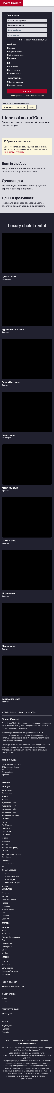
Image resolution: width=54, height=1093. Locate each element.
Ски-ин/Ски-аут (14, 85)
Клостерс (6, 906)
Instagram (7, 1014)
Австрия (6, 923)
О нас (4, 1002)
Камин (11, 48)
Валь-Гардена (7, 968)
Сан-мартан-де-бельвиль (12, 854)
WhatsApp (8, 107)
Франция (6, 782)
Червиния (6, 974)
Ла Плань (6, 819)
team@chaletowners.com (13, 986)
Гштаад (5, 903)
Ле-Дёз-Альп (7, 825)
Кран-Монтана (8, 909)
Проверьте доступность (15, 152)
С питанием (13, 67)
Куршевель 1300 (9, 803)
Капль (4, 931)
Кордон (5, 800)
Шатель (5, 886)
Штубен (5, 953)
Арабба (5, 961)
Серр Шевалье (8, 864)
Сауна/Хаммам (14, 52)
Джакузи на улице (15, 55)
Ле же (4, 822)
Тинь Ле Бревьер (9, 870)
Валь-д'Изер (7, 793)
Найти (27, 91)
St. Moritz (6, 893)
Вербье (5, 896)
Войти (4, 998)
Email (32, 107)
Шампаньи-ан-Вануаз (11, 883)
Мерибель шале (10, 488)
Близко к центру (15, 82)
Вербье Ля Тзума (9, 900)
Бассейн (11, 58)
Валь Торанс (7, 790)
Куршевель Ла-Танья (10, 816)
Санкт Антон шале (11, 699)
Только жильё (14, 73)
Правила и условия (30, 1041)
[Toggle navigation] (49, 3)
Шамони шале (9, 540)
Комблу (5, 796)
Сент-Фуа (6, 860)
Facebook (21, 107)
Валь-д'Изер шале (11, 382)
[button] (27, 21)
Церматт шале (9, 276)
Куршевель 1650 (9, 809)
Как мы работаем (13, 1041)
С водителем (13, 70)
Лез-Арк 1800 (7, 832)
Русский (5, 1029)
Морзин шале (8, 593)
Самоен (5, 851)
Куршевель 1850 (9, 812)
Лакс (4, 913)
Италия (5, 957)
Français (5, 1032)
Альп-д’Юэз (6, 787)
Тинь (4, 867)
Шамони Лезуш (8, 879)
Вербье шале (8, 435)
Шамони (5, 873)
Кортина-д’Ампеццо (10, 971)
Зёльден (5, 927)
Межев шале (8, 646)
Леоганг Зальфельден (11, 937)
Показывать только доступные (33, 40)
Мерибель (6, 841)
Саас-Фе (5, 916)
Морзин (5, 844)
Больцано (6, 965)
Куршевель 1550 (9, 806)
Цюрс (4, 950)
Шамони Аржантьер (10, 876)
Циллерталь (7, 947)
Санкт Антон (7, 943)
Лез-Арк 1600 (7, 828)
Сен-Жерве (6, 857)
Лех (3, 940)
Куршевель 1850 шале (13, 329)
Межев (5, 838)
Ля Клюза (6, 835)
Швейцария (7, 889)
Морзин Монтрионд (10, 847)
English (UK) (7, 1026)
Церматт (5, 919)
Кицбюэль (6, 934)
